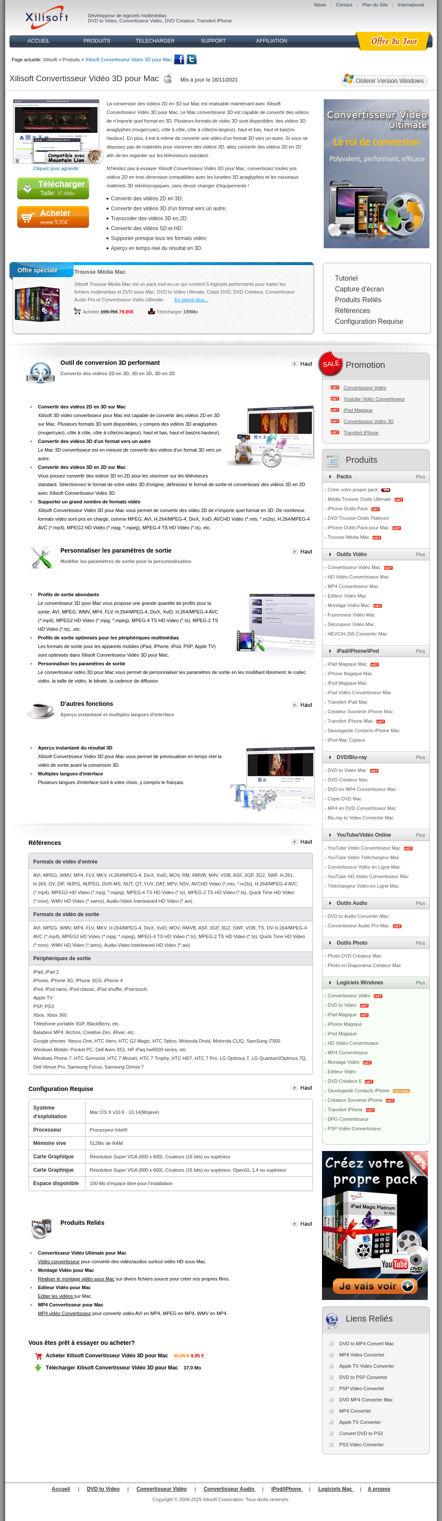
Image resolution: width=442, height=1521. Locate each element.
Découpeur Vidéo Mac (351, 624)
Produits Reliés (358, 300)
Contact (344, 4)
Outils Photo (352, 943)
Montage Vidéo (344, 1062)
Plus (420, 476)
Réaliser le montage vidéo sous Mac (76, 1278)
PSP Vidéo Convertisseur (354, 1128)
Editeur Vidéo (342, 1071)
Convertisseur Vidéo (141, 20)
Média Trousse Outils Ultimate (360, 499)
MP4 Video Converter (362, 1354)
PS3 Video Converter (361, 1444)
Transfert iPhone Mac (351, 721)
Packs (344, 477)
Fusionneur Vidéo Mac (351, 614)
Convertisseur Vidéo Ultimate (132, 299)
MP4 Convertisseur (348, 1052)
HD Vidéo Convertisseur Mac (358, 576)
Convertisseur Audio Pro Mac (359, 925)
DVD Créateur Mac (348, 779)
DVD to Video (102, 20)
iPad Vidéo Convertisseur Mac (359, 692)
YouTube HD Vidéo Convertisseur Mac (368, 876)
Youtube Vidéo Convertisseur (374, 399)
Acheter (91, 311)
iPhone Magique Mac (350, 673)
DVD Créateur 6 (345, 1081)
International (411, 4)
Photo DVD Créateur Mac (355, 955)
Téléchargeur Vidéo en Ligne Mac (363, 886)
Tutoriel (346, 278)
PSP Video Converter (361, 1388)
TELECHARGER (155, 41)
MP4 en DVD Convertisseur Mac (362, 808)
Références (352, 310)
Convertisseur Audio (230, 1489)
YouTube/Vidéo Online (364, 835)
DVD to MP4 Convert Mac (366, 1343)
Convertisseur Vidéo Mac (355, 567)
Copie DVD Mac (345, 798)
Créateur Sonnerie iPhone (356, 1100)
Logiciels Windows (360, 983)
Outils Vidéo (352, 554)
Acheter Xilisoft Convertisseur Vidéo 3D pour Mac (107, 1356)
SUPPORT (213, 41)
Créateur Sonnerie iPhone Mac (360, 711)
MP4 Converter (355, 1410)
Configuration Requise (369, 321)
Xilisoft (50, 59)
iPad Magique (358, 410)
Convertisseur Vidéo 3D (369, 421)
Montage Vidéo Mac (349, 605)
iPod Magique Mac (347, 683)
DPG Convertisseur (348, 1119)
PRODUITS (96, 41)
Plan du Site (375, 4)
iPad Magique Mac (348, 664)
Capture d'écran (359, 289)
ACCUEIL (38, 41)
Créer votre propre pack (353, 489)
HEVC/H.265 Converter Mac (357, 633)
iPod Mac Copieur (346, 740)
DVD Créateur (179, 20)
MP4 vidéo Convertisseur (64, 1313)
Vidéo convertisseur (58, 1261)
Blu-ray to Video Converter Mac (361, 817)
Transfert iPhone (214, 20)
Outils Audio (352, 903)
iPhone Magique (345, 1024)
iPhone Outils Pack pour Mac (359, 527)
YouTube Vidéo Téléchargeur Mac (363, 857)
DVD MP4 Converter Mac (366, 1399)
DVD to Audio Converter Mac (358, 916)
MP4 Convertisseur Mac (353, 586)
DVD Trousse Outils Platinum (358, 518)
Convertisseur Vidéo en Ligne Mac (364, 867)
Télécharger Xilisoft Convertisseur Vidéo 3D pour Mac (112, 1368)
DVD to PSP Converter (363, 1377)
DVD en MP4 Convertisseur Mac (362, 789)
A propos (379, 1489)
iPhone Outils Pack (348, 508)
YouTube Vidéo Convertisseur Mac (365, 848)
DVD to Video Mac (348, 770)
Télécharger (169, 311)
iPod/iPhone (287, 1489)
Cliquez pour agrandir (56, 168)
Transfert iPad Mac (348, 702)
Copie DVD (218, 291)
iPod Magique (342, 1033)
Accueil (61, 1489)
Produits (71, 59)
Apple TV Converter (360, 1422)
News (320, 4)
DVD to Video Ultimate (180, 291)
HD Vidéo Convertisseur (353, 1043)
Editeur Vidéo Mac (347, 595)
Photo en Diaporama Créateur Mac (364, 965)
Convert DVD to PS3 (361, 1433)
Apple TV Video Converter (366, 1366)
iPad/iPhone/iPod (358, 651)
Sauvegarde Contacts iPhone (359, 1090)
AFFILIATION (271, 41)
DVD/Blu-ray (352, 757)
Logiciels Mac (336, 1489)
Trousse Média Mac (100, 272)
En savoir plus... (191, 299)
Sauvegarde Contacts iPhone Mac (364, 730)
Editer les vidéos (56, 1296)
